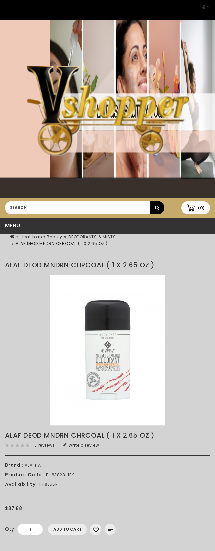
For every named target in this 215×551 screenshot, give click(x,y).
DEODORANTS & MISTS (92, 237)
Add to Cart (67, 529)
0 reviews (44, 445)
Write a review (81, 445)
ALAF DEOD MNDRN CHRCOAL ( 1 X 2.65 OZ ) (62, 243)
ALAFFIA (33, 465)
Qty (9, 529)
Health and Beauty (42, 237)
